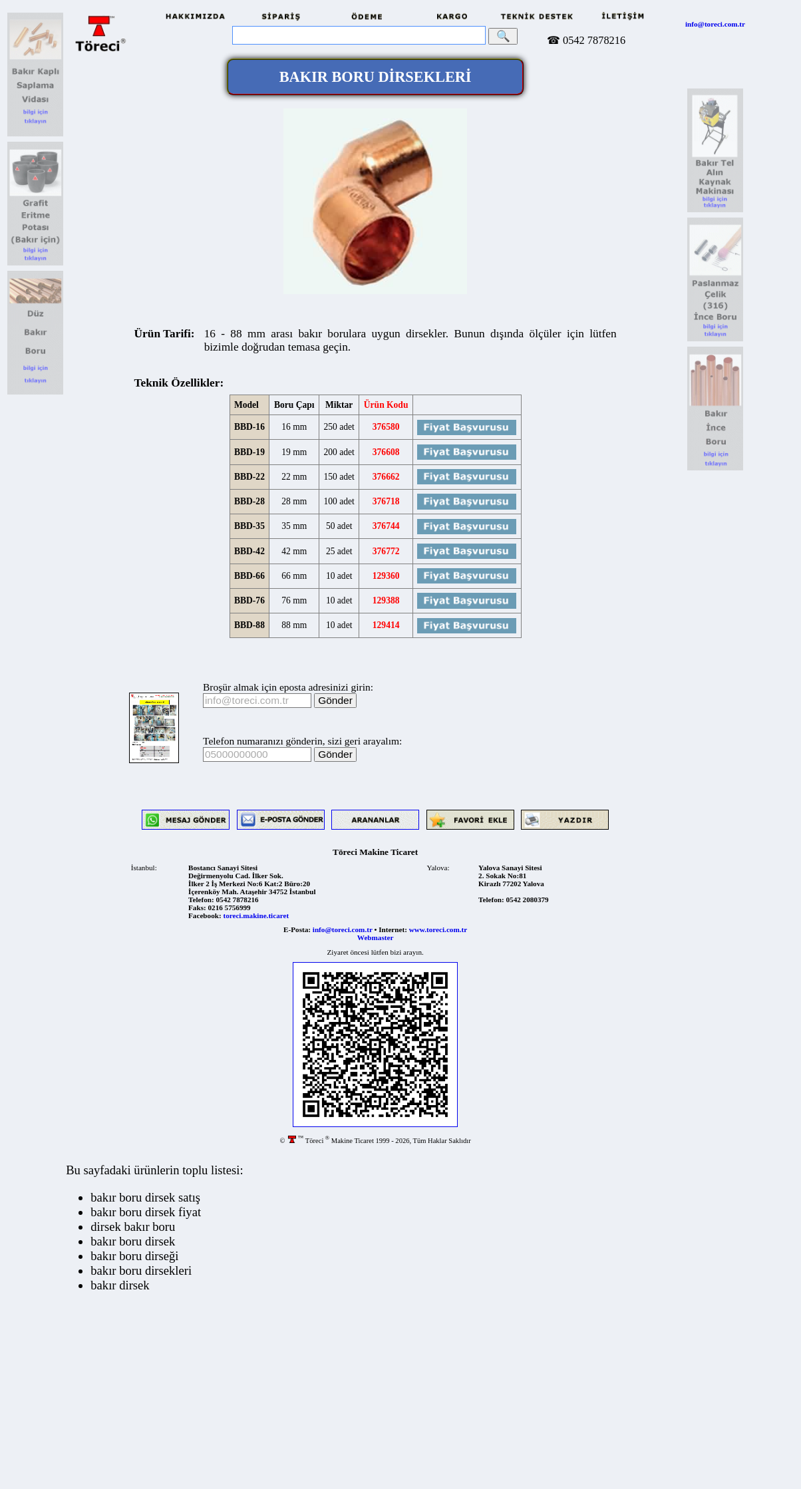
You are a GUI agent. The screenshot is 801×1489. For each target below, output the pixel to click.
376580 (386, 427)
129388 (386, 600)
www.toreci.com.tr (438, 929)
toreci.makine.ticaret (256, 915)
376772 (386, 551)
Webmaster (375, 937)
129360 (386, 576)
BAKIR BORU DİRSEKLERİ (375, 77)
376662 (386, 477)
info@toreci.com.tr (715, 24)
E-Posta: (297, 929)
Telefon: (201, 900)
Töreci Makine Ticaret (375, 852)
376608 (386, 452)
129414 (386, 625)
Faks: (197, 907)
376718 (386, 501)
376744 (386, 526)
